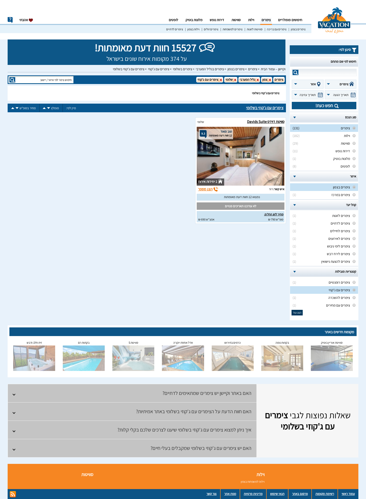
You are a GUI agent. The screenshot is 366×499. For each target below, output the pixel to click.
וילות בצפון (193, 29)
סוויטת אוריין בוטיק (332, 342)
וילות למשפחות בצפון (253, 481)
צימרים (266, 20)
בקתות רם (83, 342)
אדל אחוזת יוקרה (183, 342)
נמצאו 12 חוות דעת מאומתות (242, 197)
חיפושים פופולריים (290, 20)
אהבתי (26, 20)
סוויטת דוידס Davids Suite (265, 121)
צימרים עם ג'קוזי (158, 69)
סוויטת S (133, 342)
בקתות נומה (282, 342)
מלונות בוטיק (194, 20)
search (295, 72)
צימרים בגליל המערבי (210, 69)
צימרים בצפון (298, 29)
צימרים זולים (211, 29)
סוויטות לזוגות (255, 29)
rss (13, 494)
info (10, 20)
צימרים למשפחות (232, 29)
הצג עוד (297, 312)
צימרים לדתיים (174, 29)
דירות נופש (217, 20)
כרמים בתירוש (232, 342)
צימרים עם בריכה (276, 29)
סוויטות (236, 20)
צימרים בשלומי (182, 69)
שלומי (200, 122)
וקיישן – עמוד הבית (273, 69)
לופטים (173, 20)
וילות (251, 20)
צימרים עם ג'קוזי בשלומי (128, 69)
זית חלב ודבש (34, 342)
